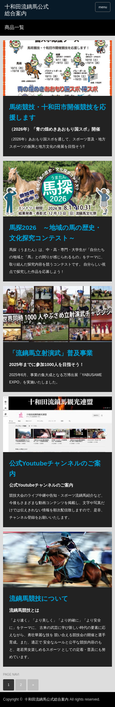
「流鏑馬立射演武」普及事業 (51, 353)
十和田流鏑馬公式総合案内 (27, 10)
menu (102, 7)
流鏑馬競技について (38, 598)
